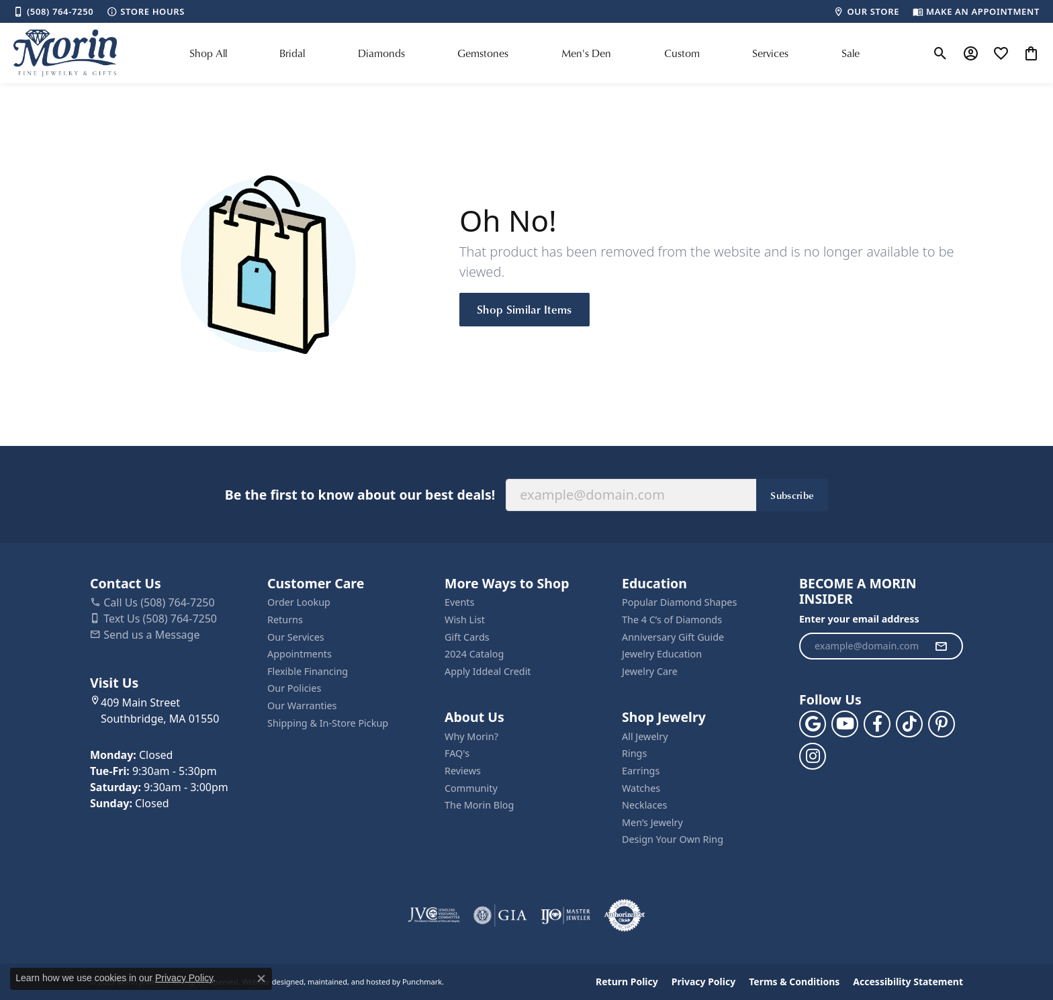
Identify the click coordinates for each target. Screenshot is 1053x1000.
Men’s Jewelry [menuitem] (652, 823)
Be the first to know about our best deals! (360, 494)
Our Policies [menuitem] (294, 688)
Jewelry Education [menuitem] (662, 654)
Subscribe (792, 495)
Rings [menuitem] (634, 753)
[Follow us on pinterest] (941, 724)
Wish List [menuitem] (465, 620)
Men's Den (586, 53)
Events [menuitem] (459, 602)
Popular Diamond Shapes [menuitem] (679, 602)
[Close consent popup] (261, 978)
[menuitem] (434, 915)
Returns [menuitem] (285, 620)
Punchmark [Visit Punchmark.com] (422, 981)
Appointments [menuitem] (299, 654)
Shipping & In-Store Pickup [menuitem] (327, 723)
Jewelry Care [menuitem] (650, 672)
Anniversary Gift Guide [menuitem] (673, 637)
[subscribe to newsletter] (941, 646)
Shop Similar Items (524, 309)
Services (770, 53)
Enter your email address (859, 618)
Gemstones (482, 53)
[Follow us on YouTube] (844, 724)
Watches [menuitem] (641, 788)
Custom (682, 53)
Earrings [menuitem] (640, 771)
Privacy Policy (703, 982)
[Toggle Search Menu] (940, 53)
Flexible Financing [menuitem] (307, 672)
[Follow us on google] (812, 724)
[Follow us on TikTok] (909, 724)
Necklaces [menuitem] (644, 805)
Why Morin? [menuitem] (471, 737)
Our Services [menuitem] (295, 637)
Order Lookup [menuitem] (298, 602)
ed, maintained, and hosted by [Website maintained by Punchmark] (347, 981)
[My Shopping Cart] (1031, 53)
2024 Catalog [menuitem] (474, 654)
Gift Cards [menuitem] (467, 637)
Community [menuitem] (471, 788)
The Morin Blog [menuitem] (479, 805)
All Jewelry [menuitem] (645, 737)
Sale (850, 53)
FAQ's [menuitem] (457, 753)
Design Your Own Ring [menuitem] (672, 839)
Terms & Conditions (794, 982)
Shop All (208, 53)
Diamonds (381, 53)
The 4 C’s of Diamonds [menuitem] (672, 620)
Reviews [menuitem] (463, 771)
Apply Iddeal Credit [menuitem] (488, 672)
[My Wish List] (1001, 53)
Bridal (292, 53)
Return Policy (627, 982)
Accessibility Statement (908, 982)
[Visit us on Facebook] (877, 724)
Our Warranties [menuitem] (301, 706)
